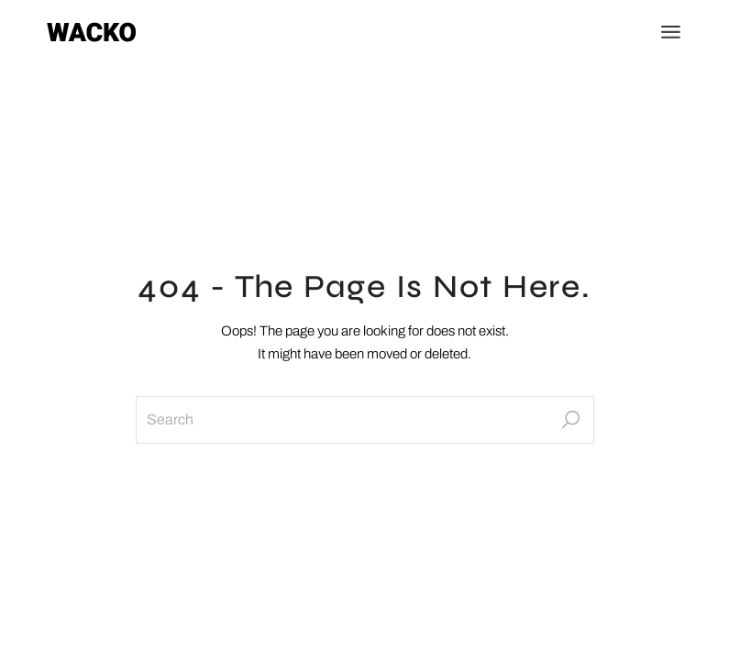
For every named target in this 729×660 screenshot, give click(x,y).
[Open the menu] (670, 32)
